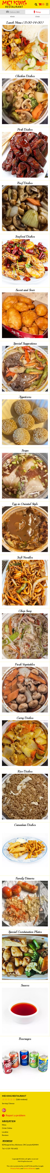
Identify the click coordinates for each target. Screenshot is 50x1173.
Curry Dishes (25, 718)
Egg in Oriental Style (25, 504)
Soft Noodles (25, 557)
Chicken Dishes (25, 76)
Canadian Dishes (25, 825)
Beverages (25, 1039)
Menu (4, 1125)
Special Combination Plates (25, 932)
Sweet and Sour (25, 290)
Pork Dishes (25, 130)
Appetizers (25, 397)
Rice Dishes (25, 771)
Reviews (5, 1135)
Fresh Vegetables (25, 664)
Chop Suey (25, 611)
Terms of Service (29, 1168)
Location (5, 1132)
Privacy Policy (15, 1168)
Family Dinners (25, 878)
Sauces (25, 985)
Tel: (10, 1149)
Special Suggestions (25, 343)
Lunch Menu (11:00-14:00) (24, 23)
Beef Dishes (25, 183)
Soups (25, 450)
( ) (41, 4)
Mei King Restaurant (14, 1096)
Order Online (7, 1128)
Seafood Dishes (25, 237)
